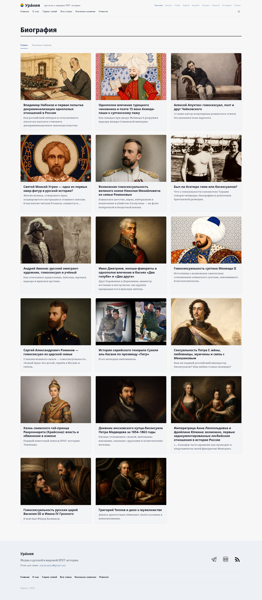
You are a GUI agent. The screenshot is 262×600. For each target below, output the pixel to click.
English (186, 5)
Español (195, 5)
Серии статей (50, 11)
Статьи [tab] (24, 45)
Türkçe (237, 5)
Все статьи (66, 11)
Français (206, 5)
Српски (168, 5)
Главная (24, 11)
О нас (35, 11)
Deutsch (216, 5)
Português (226, 5)
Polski (177, 5)
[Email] (225, 559)
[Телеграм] (239, 11)
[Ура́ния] (22, 5)
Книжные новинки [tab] (41, 45)
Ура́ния (32, 5)
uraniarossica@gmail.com (52, 565)
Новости (103, 11)
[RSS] (237, 559)
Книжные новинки (85, 577)
